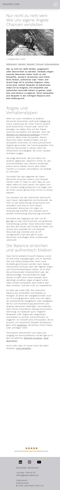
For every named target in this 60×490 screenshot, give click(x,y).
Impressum (21, 480)
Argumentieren (51, 64)
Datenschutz (22, 483)
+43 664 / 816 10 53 (25, 472)
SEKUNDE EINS (11, 4)
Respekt (31, 64)
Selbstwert (11, 64)
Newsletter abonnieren (27, 468)
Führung (40, 64)
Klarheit (22, 64)
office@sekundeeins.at (27, 475)
